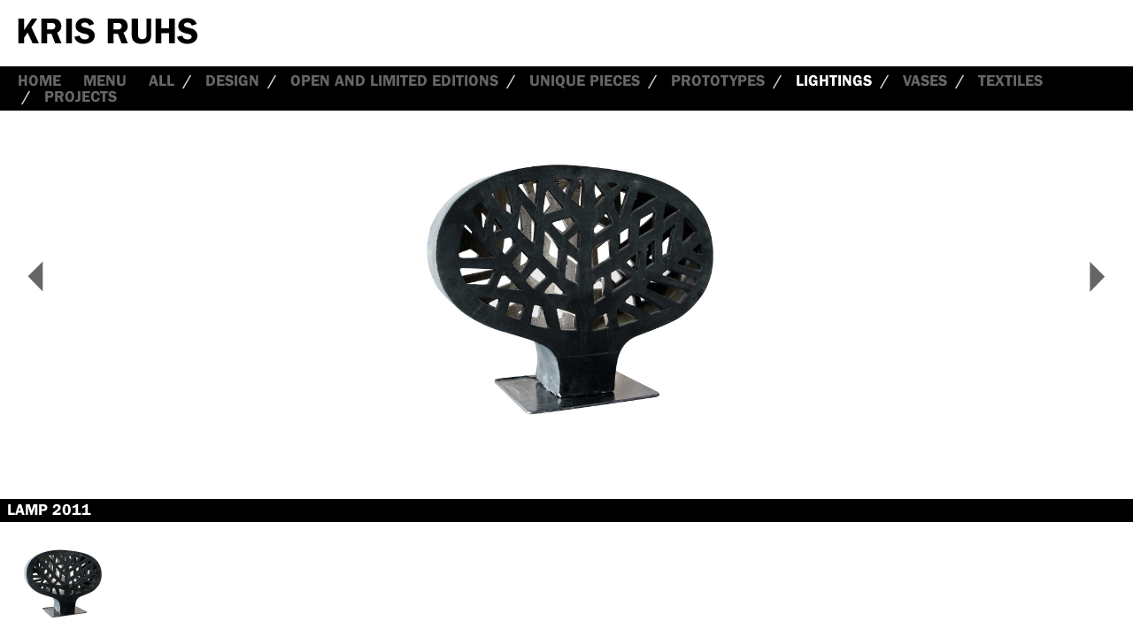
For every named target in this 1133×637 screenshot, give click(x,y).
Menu (105, 80)
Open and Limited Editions (394, 80)
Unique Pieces (584, 80)
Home (39, 80)
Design (232, 80)
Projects (80, 96)
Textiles (1010, 80)
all (161, 80)
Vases (925, 80)
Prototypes (718, 80)
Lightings (834, 80)
